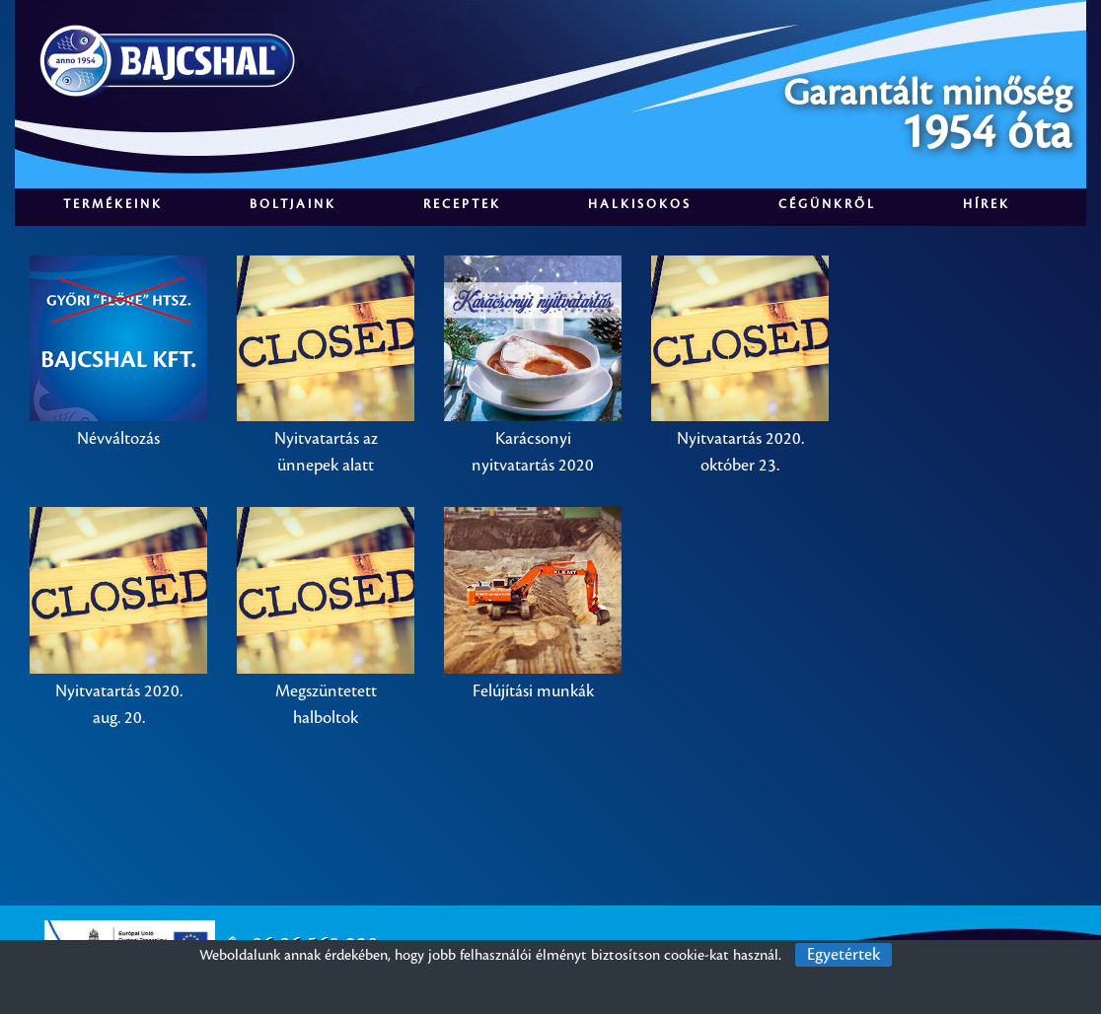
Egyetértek (843, 955)
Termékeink (113, 204)
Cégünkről (827, 204)
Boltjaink (293, 204)
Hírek (986, 204)
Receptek (462, 204)
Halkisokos (640, 204)
